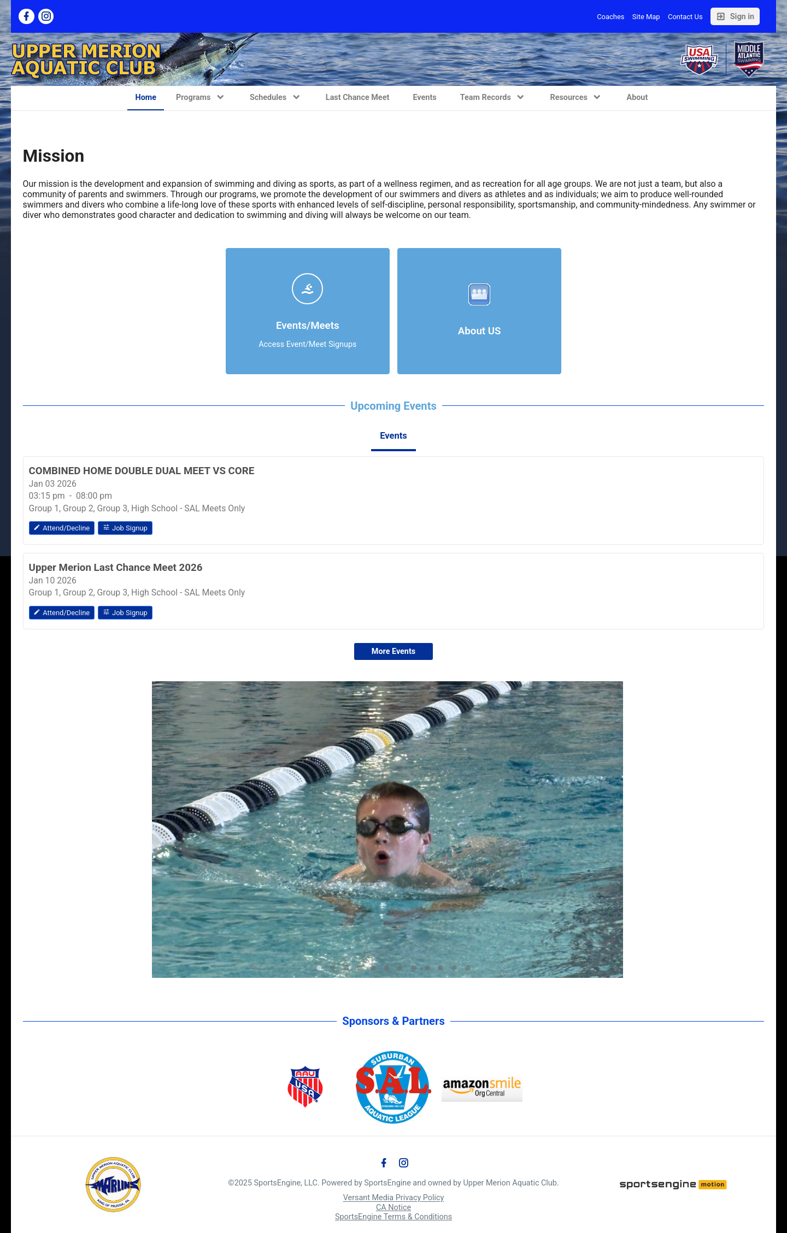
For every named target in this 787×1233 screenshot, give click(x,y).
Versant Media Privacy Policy (393, 1198)
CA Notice (393, 1207)
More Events (393, 651)
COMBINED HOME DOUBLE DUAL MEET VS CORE (142, 471)
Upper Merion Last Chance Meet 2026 (116, 568)
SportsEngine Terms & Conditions (393, 1217)
